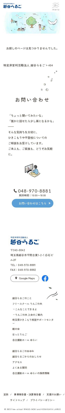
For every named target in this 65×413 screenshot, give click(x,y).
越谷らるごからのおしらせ (26, 356)
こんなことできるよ (26, 309)
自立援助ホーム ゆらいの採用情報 (30, 373)
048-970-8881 (34, 190)
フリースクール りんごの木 (27, 303)
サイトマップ (17, 400)
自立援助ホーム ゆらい (24, 340)
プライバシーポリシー (42, 400)
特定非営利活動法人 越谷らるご (24, 65)
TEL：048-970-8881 (23, 265)
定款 (6, 394)
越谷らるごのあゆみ (23, 351)
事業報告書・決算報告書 (27, 394)
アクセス (17, 362)
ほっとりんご (19, 334)
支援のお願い (54, 394)
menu (55, 5)
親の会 (16, 329)
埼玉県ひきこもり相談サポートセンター (33, 321)
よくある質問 (19, 367)
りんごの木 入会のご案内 (28, 314)
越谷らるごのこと (22, 298)
